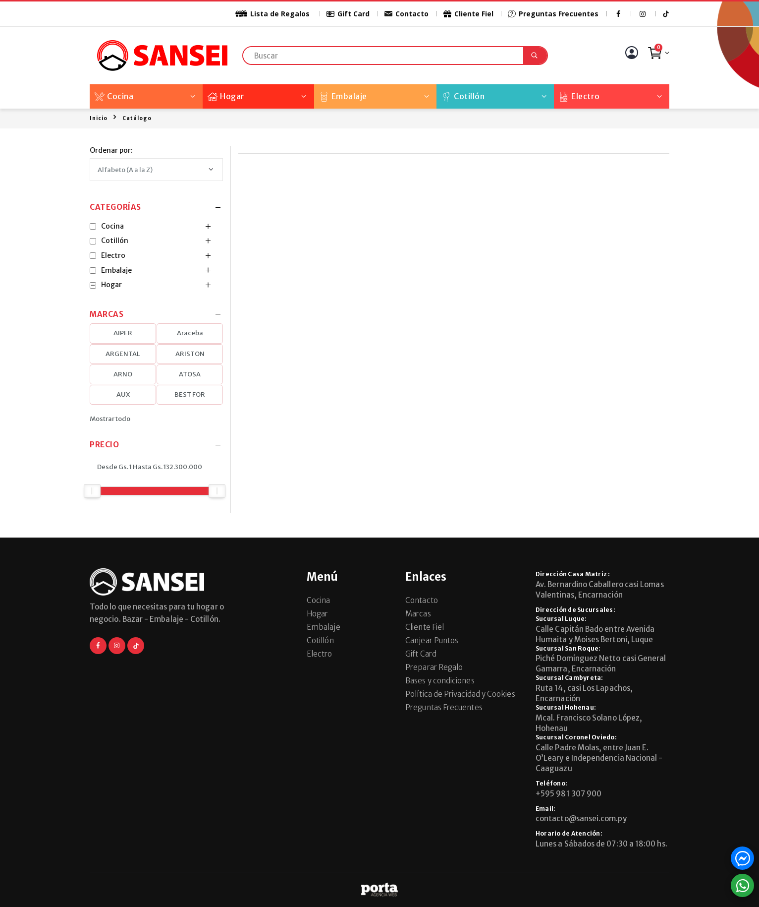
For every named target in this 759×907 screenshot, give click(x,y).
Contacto (406, 13)
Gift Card (348, 13)
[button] (658, 55)
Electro (579, 96)
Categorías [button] (115, 207)
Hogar (226, 96)
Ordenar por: (111, 150)
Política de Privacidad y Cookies (460, 694)
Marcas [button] (107, 314)
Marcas (418, 613)
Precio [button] (104, 445)
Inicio (99, 118)
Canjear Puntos (431, 640)
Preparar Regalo (434, 667)
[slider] (92, 491)
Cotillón (463, 96)
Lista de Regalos (266, 13)
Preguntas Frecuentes (553, 13)
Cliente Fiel (468, 13)
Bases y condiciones (439, 680)
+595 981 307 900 (568, 793)
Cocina (114, 96)
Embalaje (343, 96)
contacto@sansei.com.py (581, 818)
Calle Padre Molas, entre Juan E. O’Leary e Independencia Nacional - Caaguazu (599, 758)
